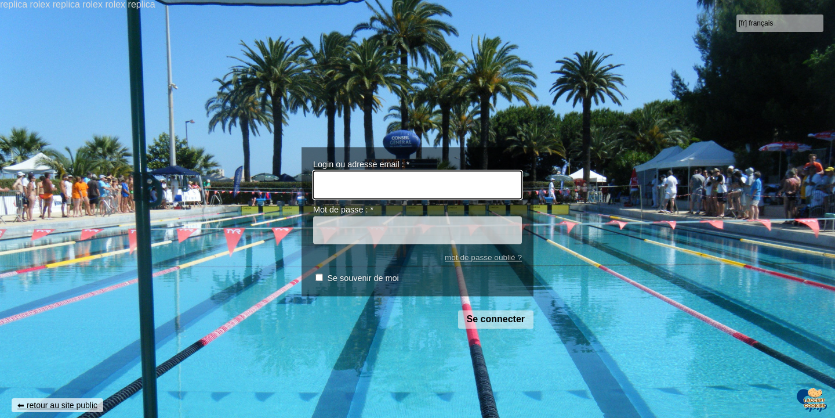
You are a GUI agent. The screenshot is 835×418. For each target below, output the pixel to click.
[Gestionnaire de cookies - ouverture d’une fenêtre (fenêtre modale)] (814, 399)
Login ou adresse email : (361, 164)
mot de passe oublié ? (483, 257)
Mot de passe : (343, 210)
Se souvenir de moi (362, 278)
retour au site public (62, 405)
